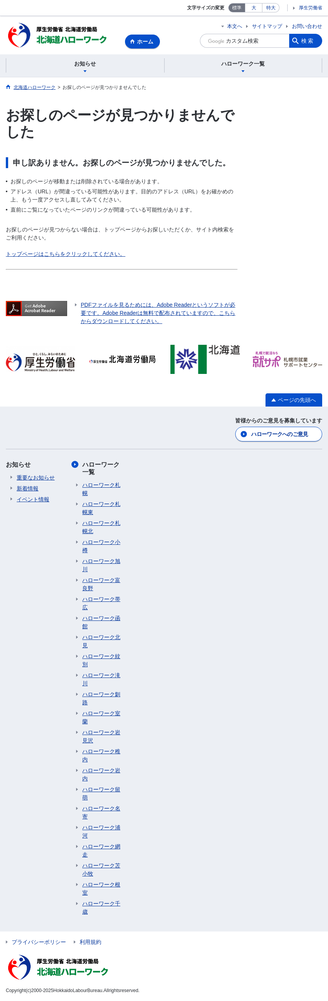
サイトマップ (267, 26)
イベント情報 (33, 500)
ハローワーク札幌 (101, 489)
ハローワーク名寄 (101, 813)
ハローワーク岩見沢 (101, 737)
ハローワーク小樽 (101, 546)
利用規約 (90, 942)
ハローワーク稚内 (101, 756)
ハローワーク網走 (101, 851)
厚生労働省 (310, 7)
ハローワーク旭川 (101, 565)
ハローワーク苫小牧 (101, 870)
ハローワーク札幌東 (101, 508)
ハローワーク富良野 (101, 584)
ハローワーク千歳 (101, 908)
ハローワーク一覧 (101, 469)
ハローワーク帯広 (101, 603)
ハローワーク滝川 (101, 680)
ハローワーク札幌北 (101, 527)
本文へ (234, 26)
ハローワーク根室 (101, 889)
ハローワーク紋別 (101, 660)
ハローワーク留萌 (101, 794)
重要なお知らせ (36, 478)
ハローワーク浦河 (101, 832)
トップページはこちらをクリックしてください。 (65, 254)
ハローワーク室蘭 (101, 718)
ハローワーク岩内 (101, 775)
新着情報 (27, 489)
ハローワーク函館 (101, 622)
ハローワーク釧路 (101, 699)
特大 (271, 7)
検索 (307, 41)
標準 (236, 7)
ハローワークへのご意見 (279, 434)
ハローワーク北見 (101, 641)
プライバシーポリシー (39, 942)
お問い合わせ (307, 26)
